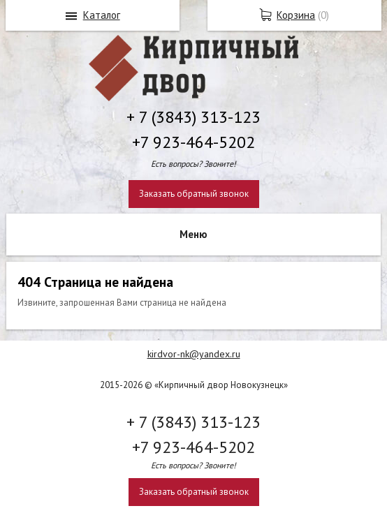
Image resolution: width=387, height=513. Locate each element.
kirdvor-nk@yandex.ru (193, 354)
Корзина (296, 15)
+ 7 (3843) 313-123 (193, 117)
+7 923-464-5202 (193, 142)
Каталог (101, 15)
